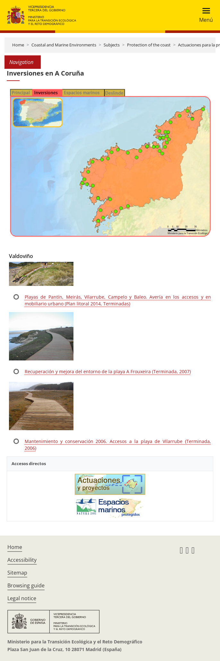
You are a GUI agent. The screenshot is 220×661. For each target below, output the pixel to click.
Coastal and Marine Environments (63, 45)
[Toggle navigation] (204, 15)
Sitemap (17, 572)
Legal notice (21, 598)
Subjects (112, 45)
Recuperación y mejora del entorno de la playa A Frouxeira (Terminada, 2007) (108, 371)
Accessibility (22, 559)
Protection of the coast (149, 45)
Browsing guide (26, 585)
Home (18, 45)
